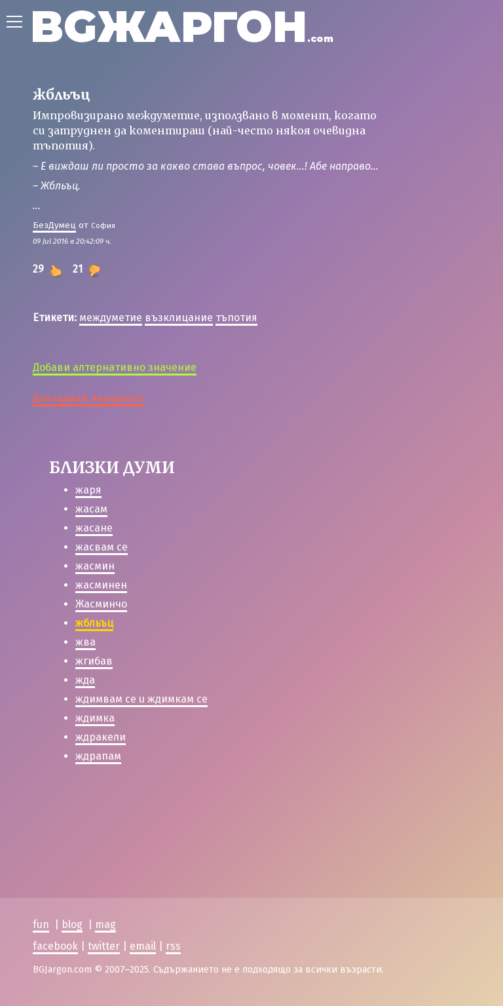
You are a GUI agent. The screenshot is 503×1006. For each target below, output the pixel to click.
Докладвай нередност (88, 398)
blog (72, 924)
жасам (91, 509)
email (143, 946)
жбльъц (94, 623)
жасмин (95, 566)
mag (105, 924)
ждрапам (98, 756)
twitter (104, 946)
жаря (88, 490)
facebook (55, 946)
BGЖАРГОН (181, 26)
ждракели (100, 737)
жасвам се (101, 547)
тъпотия (236, 317)
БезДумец (54, 225)
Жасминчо (101, 604)
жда (85, 680)
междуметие (110, 317)
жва (85, 642)
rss (173, 946)
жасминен (101, 585)
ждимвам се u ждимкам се (141, 699)
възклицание (179, 317)
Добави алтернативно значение (114, 367)
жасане (94, 528)
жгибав (94, 661)
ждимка (95, 718)
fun (41, 924)
